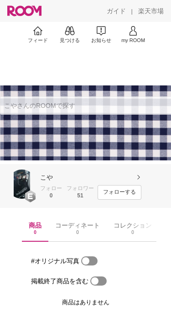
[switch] (89, 260)
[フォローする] (119, 192)
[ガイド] (116, 11)
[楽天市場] (151, 11)
